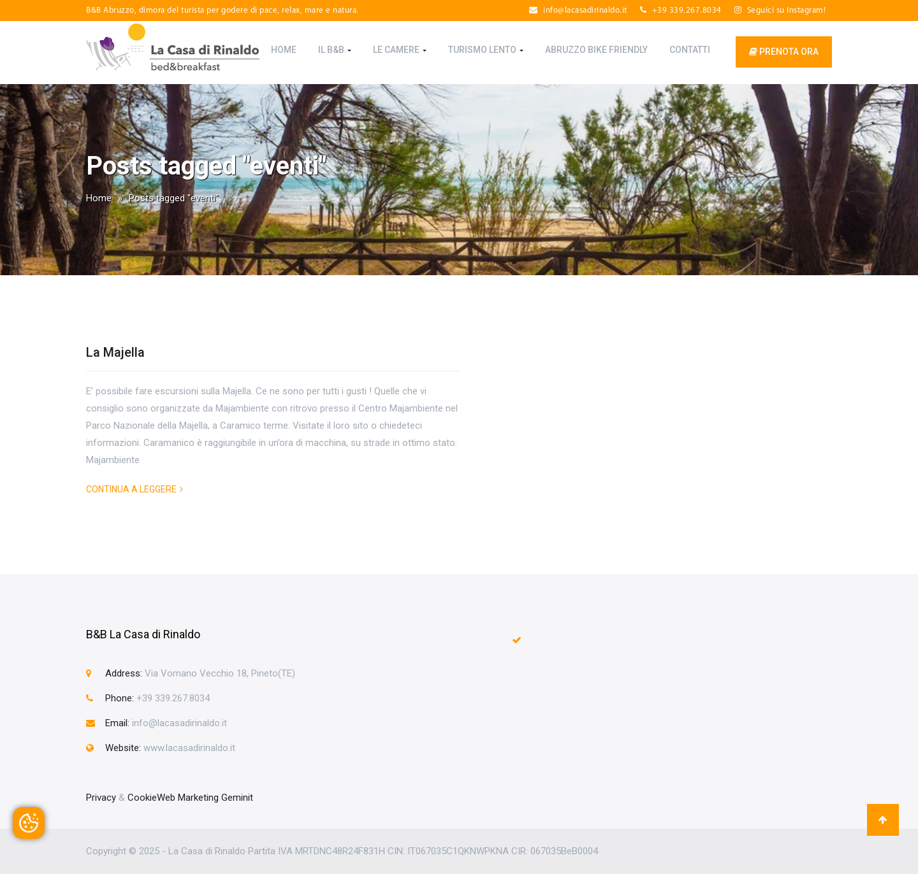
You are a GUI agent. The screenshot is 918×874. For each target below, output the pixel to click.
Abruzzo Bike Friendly (596, 50)
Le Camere (399, 50)
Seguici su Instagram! (780, 10)
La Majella (115, 352)
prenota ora (784, 52)
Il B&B (334, 50)
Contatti (689, 50)
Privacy (101, 797)
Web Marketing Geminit (205, 797)
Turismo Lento (485, 50)
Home (283, 50)
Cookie (142, 797)
